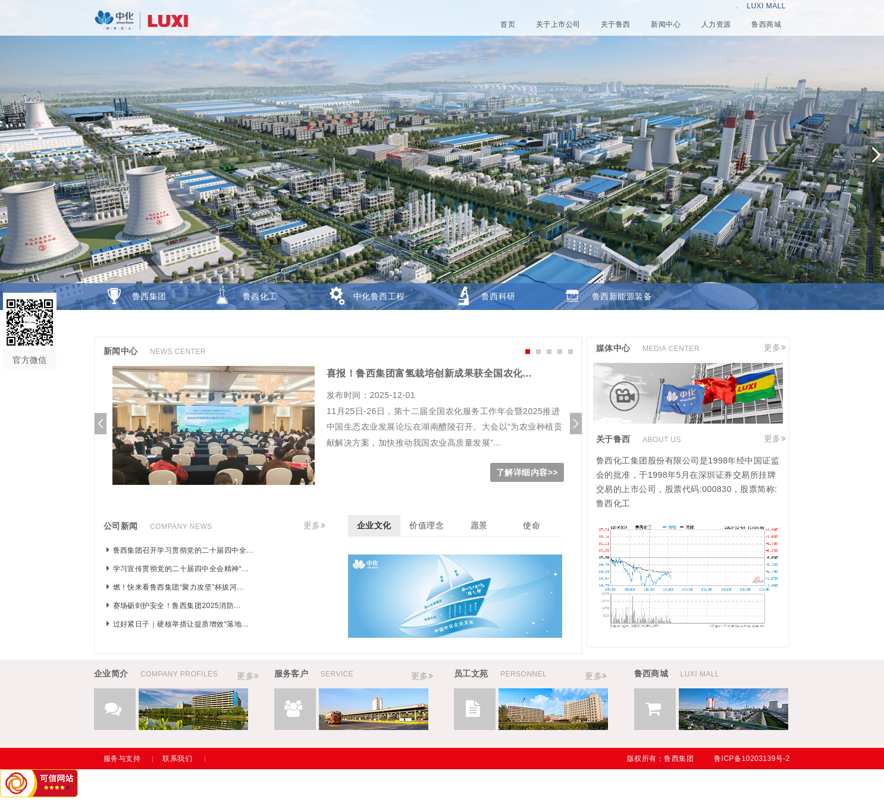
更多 (312, 525)
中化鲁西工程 (379, 296)
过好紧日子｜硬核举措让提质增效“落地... (181, 624)
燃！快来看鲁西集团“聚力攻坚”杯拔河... (178, 587)
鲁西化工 (260, 296)
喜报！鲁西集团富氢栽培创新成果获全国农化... (429, 373)
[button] (876, 155)
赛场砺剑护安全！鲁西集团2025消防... (177, 606)
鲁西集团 (149, 296)
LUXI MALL (766, 6)
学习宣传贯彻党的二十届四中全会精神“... (181, 569)
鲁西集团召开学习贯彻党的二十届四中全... (183, 550)
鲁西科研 (498, 296)
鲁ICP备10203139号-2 (752, 758)
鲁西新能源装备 (622, 296)
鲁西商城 (149, 323)
